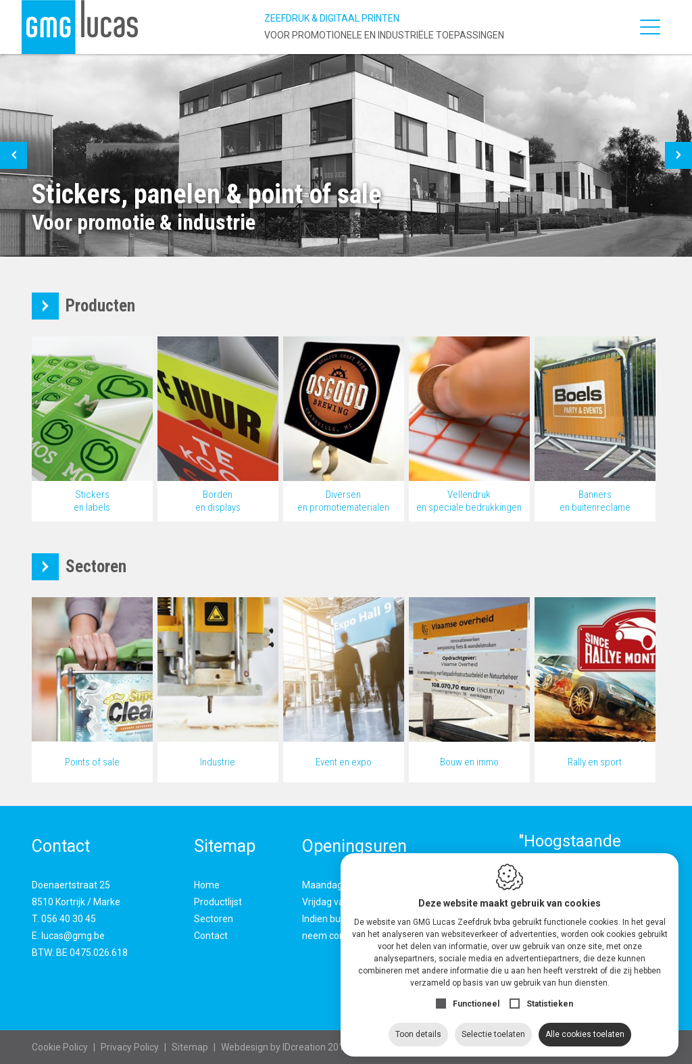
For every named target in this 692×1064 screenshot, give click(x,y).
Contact (211, 935)
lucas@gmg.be (73, 935)
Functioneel (476, 998)
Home (207, 885)
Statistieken (549, 998)
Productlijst (218, 901)
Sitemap (190, 1047)
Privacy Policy (130, 1047)
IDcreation (273, 1047)
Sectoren (213, 918)
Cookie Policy (60, 1047)
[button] (13, 155)
